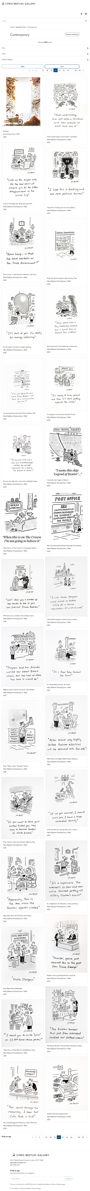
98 (75, 70)
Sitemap (38, 1188)
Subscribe (68, 1178)
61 (60, 70)
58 (47, 70)
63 (68, 70)
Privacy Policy (45, 1184)
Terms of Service (57, 1184)
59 (51, 70)
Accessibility (28, 1188)
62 (64, 70)
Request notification (72, 34)
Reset (62, 66)
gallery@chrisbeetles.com (18, 1162)
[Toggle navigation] (86, 13)
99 (80, 70)
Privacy (33, 1188)
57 (43, 70)
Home (12, 27)
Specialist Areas (21, 27)
